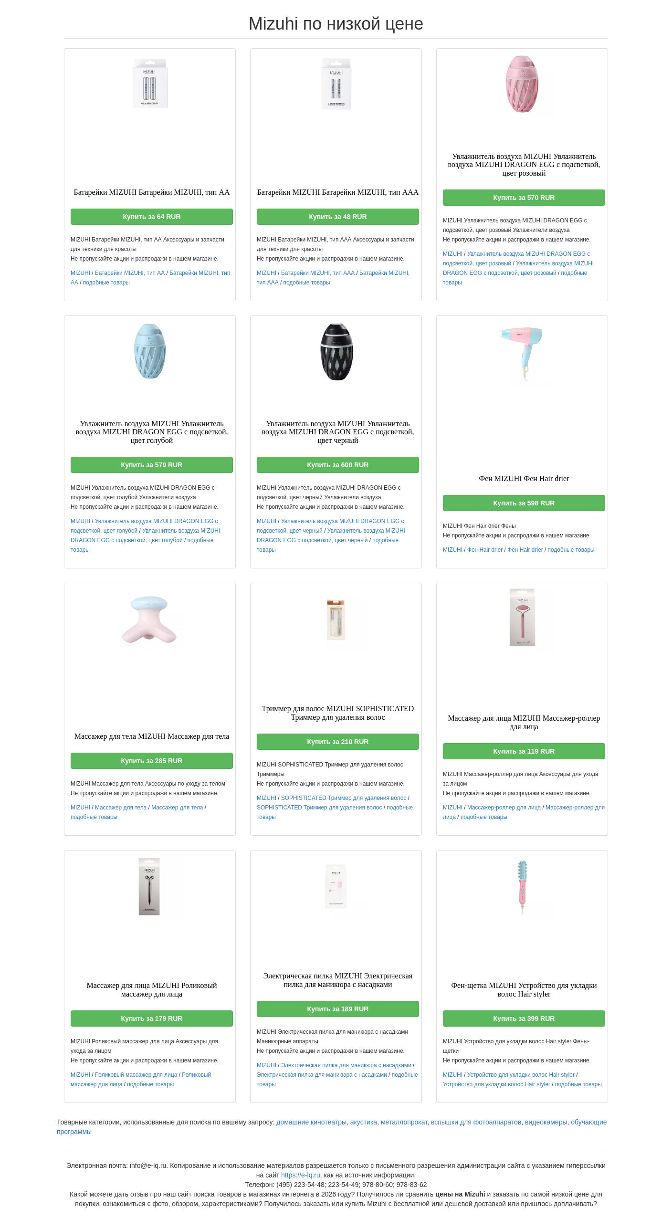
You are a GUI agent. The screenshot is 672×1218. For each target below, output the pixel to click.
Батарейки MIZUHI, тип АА (130, 273)
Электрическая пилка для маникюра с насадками (346, 1065)
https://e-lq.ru (300, 1175)
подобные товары (106, 282)
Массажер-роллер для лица (504, 807)
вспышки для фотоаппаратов (476, 1122)
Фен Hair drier (485, 549)
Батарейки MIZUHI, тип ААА (318, 273)
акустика (363, 1122)
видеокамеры (546, 1122)
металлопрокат (404, 1122)
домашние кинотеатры (311, 1122)
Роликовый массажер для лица (136, 1074)
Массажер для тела (121, 807)
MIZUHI (80, 273)
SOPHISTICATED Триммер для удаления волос (343, 798)
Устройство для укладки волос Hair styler (521, 1074)
